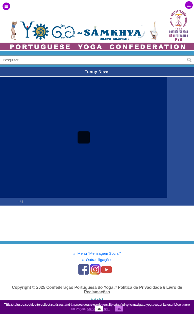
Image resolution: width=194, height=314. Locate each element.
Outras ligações (97, 260)
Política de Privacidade (140, 287)
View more (182, 304)
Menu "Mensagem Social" (97, 253)
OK (98, 309)
